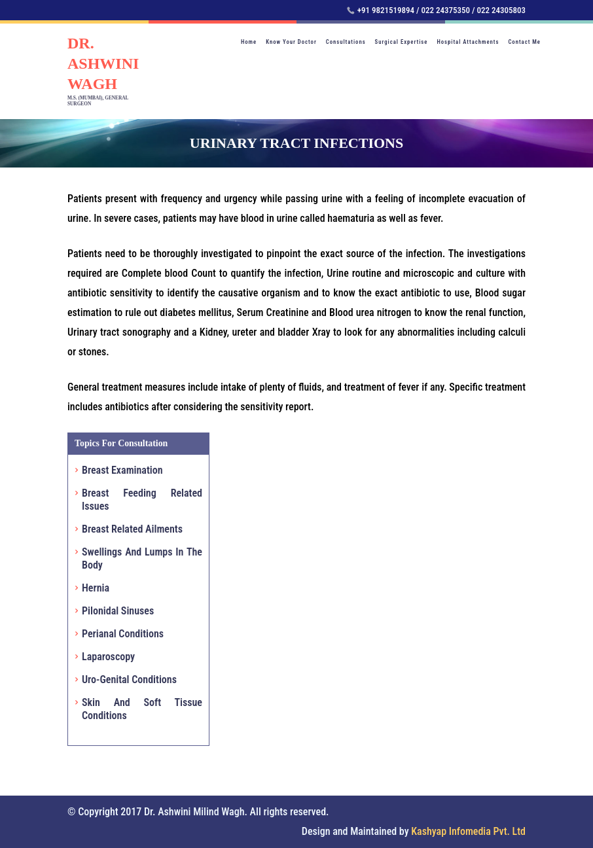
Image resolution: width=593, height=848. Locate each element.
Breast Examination (122, 470)
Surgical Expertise (401, 42)
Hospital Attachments (468, 42)
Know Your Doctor (291, 42)
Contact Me (524, 42)
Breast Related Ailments (132, 529)
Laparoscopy (108, 656)
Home (249, 42)
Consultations (346, 42)
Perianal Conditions (123, 633)
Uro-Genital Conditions (129, 679)
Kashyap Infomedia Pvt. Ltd (468, 831)
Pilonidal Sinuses (118, 611)
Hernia (95, 588)
